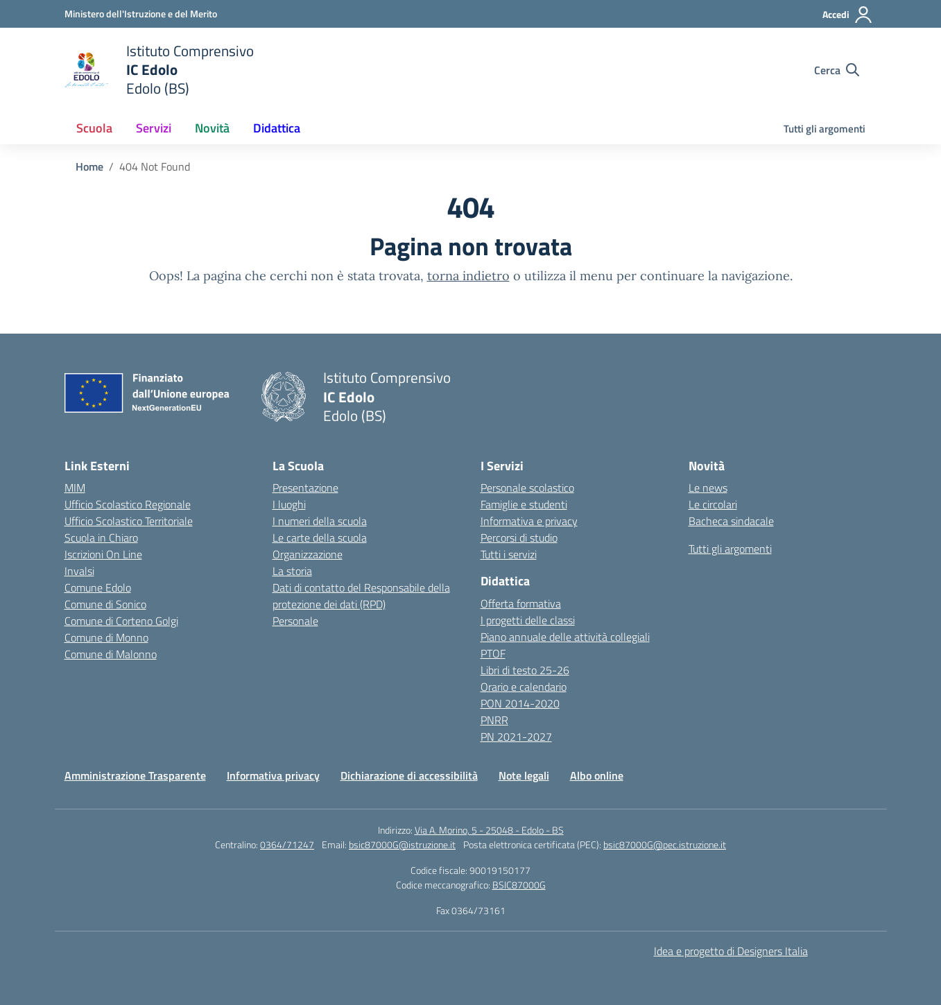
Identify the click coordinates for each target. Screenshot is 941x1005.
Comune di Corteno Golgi (121, 620)
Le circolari (713, 504)
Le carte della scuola (320, 537)
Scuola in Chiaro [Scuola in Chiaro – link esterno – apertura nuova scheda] (101, 537)
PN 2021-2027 (516, 736)
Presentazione (305, 487)
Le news (708, 487)
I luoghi (289, 504)
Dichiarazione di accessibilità (409, 775)
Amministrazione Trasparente (135, 775)
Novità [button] (212, 128)
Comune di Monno (106, 637)
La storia (292, 570)
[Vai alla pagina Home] (89, 166)
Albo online (596, 775)
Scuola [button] (94, 128)
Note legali (524, 775)
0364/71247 (287, 844)
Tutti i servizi (509, 554)
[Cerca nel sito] (836, 70)
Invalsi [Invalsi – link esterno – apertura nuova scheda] (79, 570)
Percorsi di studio (519, 537)
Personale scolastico (527, 487)
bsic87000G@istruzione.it (402, 844)
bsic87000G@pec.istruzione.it (664, 844)
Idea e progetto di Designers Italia (731, 951)
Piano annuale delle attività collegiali (565, 636)
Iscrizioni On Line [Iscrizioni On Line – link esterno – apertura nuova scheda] (103, 554)
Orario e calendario (524, 686)
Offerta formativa (521, 603)
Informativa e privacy (529, 521)
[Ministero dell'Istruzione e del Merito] (140, 13)
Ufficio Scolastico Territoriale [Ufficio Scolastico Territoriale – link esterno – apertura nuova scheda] (128, 521)
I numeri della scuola (320, 521)
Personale (295, 620)
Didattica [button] (276, 128)
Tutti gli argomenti (824, 129)
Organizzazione (308, 554)
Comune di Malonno (110, 654)
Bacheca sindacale (731, 521)
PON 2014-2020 (520, 703)
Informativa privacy (273, 775)
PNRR (494, 720)
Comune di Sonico (105, 604)
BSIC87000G (519, 884)
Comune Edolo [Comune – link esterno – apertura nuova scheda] (97, 587)
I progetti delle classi (528, 620)
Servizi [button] (153, 128)
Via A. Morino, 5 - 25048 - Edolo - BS (489, 830)
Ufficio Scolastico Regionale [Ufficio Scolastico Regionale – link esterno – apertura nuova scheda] (127, 504)
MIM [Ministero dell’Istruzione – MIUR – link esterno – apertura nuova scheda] (74, 487)
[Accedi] (847, 14)
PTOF (493, 653)
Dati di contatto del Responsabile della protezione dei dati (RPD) (361, 595)
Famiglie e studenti (524, 504)
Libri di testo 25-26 (525, 670)
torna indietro (468, 276)
